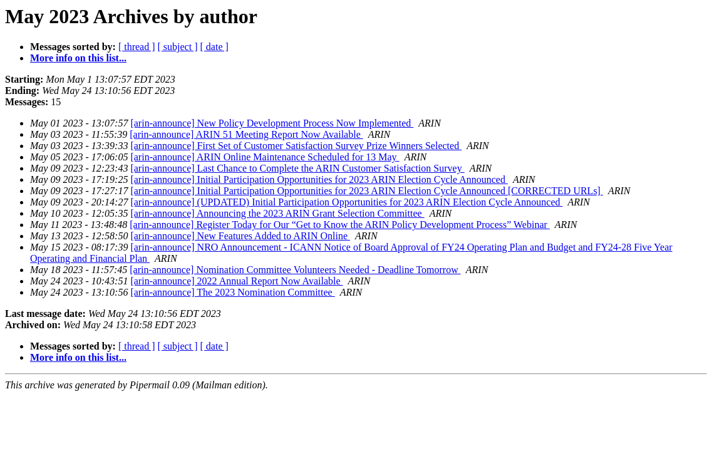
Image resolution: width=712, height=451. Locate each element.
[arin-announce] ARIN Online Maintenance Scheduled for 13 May (264, 157)
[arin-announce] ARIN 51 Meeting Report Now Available (246, 134)
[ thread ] (136, 46)
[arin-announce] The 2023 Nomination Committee (232, 292)
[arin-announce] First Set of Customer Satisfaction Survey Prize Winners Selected (296, 145)
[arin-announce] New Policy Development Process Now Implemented (271, 123)
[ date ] (214, 46)
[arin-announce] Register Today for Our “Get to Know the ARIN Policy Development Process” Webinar (340, 224)
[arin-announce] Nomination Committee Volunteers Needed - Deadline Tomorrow (295, 269)
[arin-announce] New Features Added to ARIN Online (240, 236)
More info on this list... (78, 58)
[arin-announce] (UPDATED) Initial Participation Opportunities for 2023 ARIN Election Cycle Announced (346, 202)
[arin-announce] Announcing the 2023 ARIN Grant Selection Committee (277, 213)
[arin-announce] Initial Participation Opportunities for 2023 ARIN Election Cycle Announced (319, 179)
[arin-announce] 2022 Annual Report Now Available (236, 281)
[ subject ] (178, 46)
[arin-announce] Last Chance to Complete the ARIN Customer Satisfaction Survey (297, 168)
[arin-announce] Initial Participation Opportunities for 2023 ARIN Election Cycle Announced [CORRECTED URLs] (366, 190)
